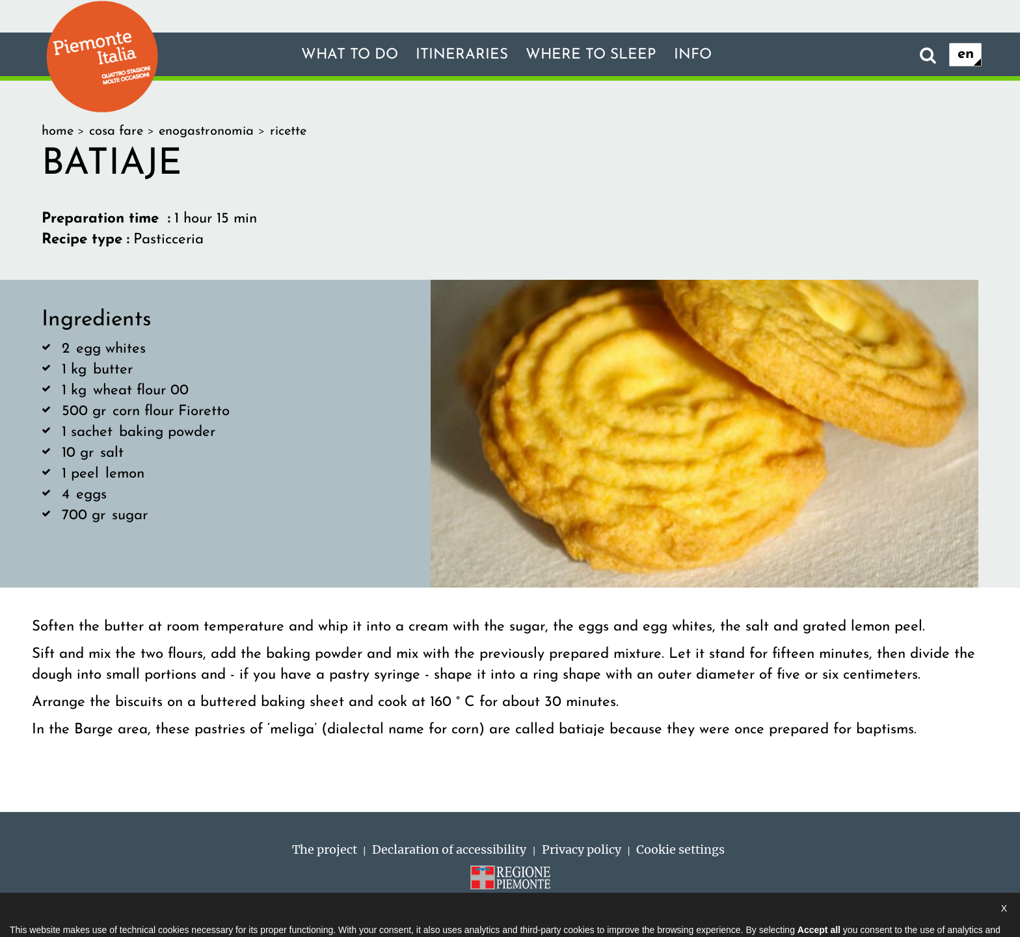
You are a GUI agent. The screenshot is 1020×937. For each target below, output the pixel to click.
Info (693, 55)
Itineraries (462, 55)
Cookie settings (680, 849)
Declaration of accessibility (449, 849)
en (966, 54)
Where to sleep (591, 55)
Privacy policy (581, 849)
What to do (349, 55)
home (58, 131)
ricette (288, 131)
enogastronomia (206, 131)
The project (324, 849)
